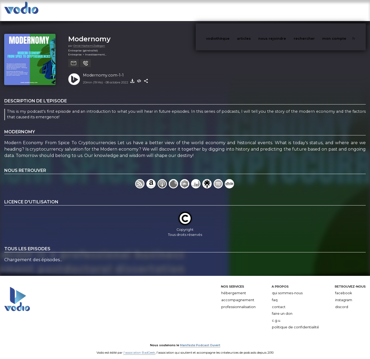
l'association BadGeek (139, 347)
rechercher (314, 10)
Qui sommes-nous (287, 288)
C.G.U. (276, 315)
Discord (341, 302)
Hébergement (233, 288)
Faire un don (282, 308)
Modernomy (89, 33)
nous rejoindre (283, 10)
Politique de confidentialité (295, 322)
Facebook (343, 288)
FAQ (275, 295)
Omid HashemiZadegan (89, 40)
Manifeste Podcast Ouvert (200, 340)
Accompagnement (237, 295)
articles (256, 10)
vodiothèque (230, 10)
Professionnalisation (238, 302)
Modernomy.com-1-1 (103, 69)
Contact (278, 302)
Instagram (343, 295)
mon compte (343, 10)
